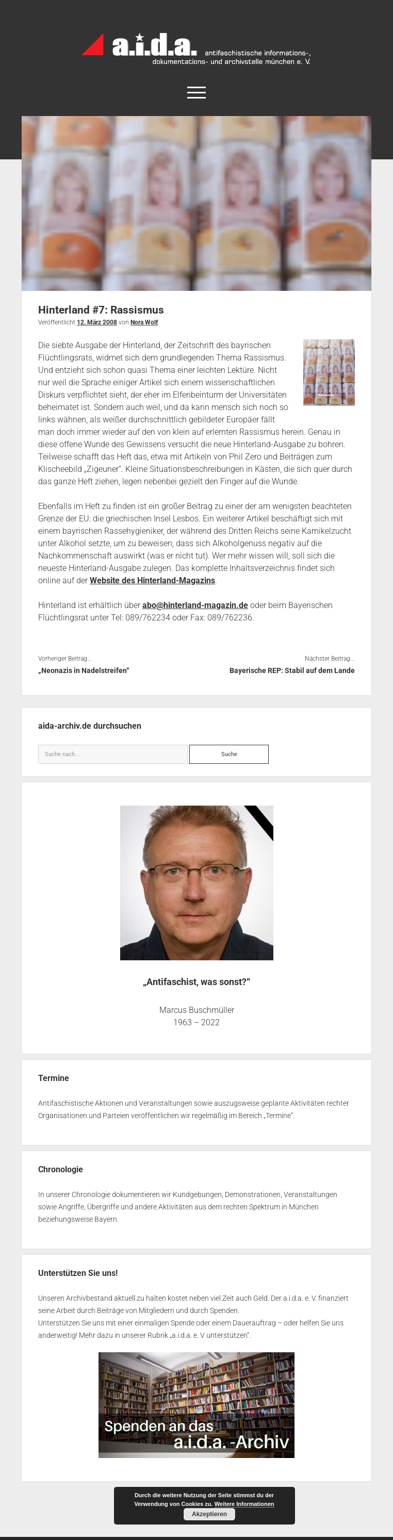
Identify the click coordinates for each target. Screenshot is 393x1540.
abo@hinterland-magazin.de (195, 605)
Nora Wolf (144, 322)
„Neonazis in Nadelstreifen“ (83, 670)
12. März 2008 (97, 322)
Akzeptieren (209, 1514)
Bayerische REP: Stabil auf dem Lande (292, 670)
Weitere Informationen (244, 1504)
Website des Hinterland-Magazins (152, 580)
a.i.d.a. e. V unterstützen (209, 1335)
